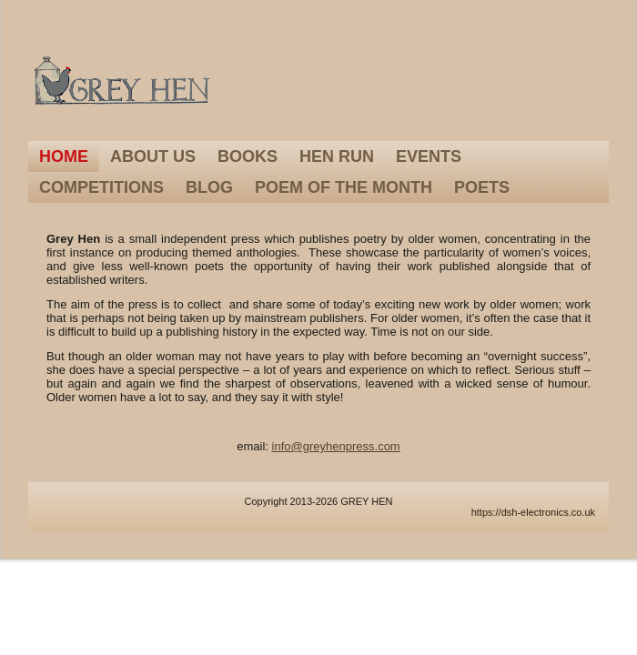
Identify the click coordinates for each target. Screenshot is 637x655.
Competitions (101, 187)
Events (428, 156)
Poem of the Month (343, 187)
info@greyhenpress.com (336, 446)
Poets (482, 187)
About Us (153, 156)
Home (63, 156)
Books (247, 156)
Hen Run (336, 156)
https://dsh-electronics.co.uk (533, 512)
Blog (209, 187)
